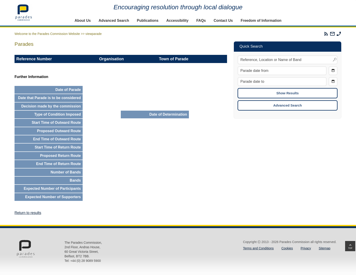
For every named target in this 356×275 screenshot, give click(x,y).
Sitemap (324, 248)
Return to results (28, 213)
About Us (83, 20)
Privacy (306, 248)
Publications (147, 20)
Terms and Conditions (258, 248)
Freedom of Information (261, 20)
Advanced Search (114, 20)
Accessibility (177, 20)
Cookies (287, 248)
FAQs (201, 20)
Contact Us (223, 20)
